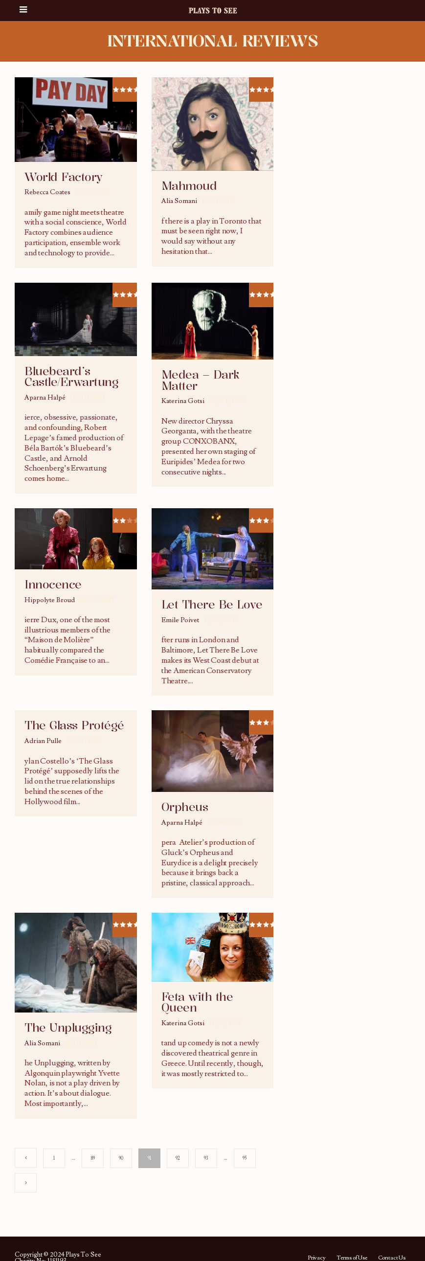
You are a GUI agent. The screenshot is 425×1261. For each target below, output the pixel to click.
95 (245, 1158)
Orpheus (184, 807)
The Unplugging (68, 1027)
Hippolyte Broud (49, 600)
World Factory (63, 177)
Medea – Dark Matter (200, 380)
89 (93, 1158)
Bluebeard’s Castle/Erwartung (71, 376)
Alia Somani (179, 201)
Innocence (53, 584)
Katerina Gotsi (182, 401)
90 (121, 1158)
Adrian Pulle (43, 741)
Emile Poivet (180, 620)
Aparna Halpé (45, 397)
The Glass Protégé (74, 725)
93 (206, 1158)
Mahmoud (189, 186)
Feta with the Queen (197, 1002)
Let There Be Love (212, 604)
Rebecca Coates (47, 192)
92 (178, 1158)
